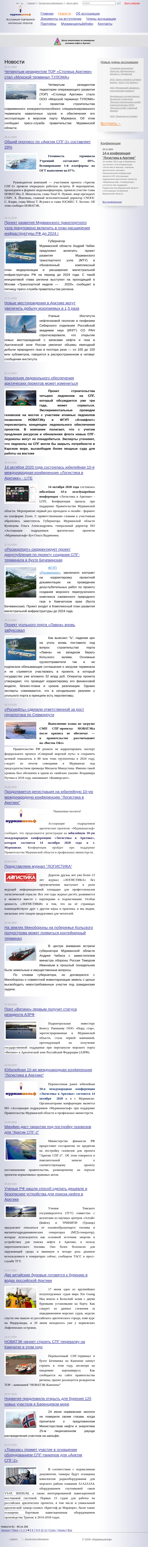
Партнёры (48, 24)
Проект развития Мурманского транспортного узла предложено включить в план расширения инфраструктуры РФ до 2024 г (47, 227)
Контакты (105, 24)
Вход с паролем (132, 3)
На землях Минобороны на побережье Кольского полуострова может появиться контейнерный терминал (48, 932)
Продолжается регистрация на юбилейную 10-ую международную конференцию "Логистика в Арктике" (48, 797)
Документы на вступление (61, 19)
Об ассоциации (88, 14)
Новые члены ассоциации (119, 62)
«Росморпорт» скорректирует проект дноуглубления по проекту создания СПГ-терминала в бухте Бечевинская (42, 554)
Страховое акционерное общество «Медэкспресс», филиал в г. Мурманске (122, 71)
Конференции (111, 143)
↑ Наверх (13, 1539)
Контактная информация (51, 3)
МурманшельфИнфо (77, 24)
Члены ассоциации (101, 19)
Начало (5, 1530)
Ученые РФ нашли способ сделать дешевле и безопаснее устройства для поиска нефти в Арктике (45, 1194)
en (22, 3)
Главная (31, 3)
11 (45, 1530)
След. (52, 1530)
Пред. (15, 1530)
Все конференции (112, 202)
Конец (61, 1530)
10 (42, 1530)
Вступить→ (111, 123)
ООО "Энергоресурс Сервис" (124, 116)
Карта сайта (72, 3)
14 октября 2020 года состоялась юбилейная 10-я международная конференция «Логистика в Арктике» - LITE (49, 472)
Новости (64, 14)
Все (70, 1530)
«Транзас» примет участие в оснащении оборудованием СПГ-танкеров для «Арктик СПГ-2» (43, 1455)
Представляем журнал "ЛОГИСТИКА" (38, 866)
